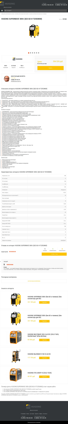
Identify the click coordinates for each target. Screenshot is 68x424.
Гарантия (37, 413)
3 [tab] (33, 53)
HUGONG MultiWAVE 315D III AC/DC (39, 354)
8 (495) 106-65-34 (47, 5)
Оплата (27, 413)
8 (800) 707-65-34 (61, 5)
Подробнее (44, 302)
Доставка (32, 413)
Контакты (45, 413)
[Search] (35, 10)
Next (67, 38)
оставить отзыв (54, 254)
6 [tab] (39, 53)
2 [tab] (31, 53)
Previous (0, 38)
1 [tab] (29, 53)
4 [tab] (35, 53)
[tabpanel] (34, 38)
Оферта (40, 413)
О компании (23, 413)
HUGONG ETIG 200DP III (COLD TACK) (40, 373)
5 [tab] (37, 53)
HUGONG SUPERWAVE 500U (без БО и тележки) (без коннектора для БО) (45, 298)
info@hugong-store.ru (16, 81)
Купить (50, 68)
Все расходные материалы (34, 281)
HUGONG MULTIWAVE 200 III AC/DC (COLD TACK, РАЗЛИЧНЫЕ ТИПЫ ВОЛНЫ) (43, 335)
